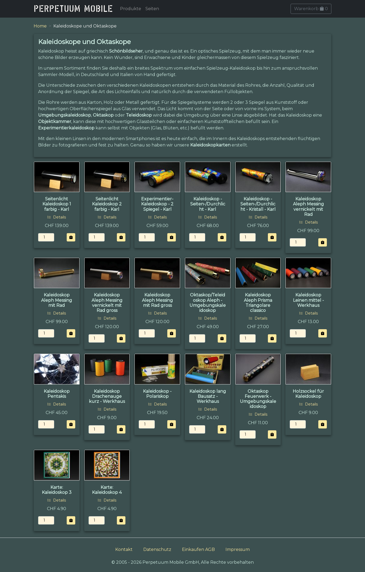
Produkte (130, 8)
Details (56, 217)
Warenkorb (311, 8)
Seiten (152, 8)
